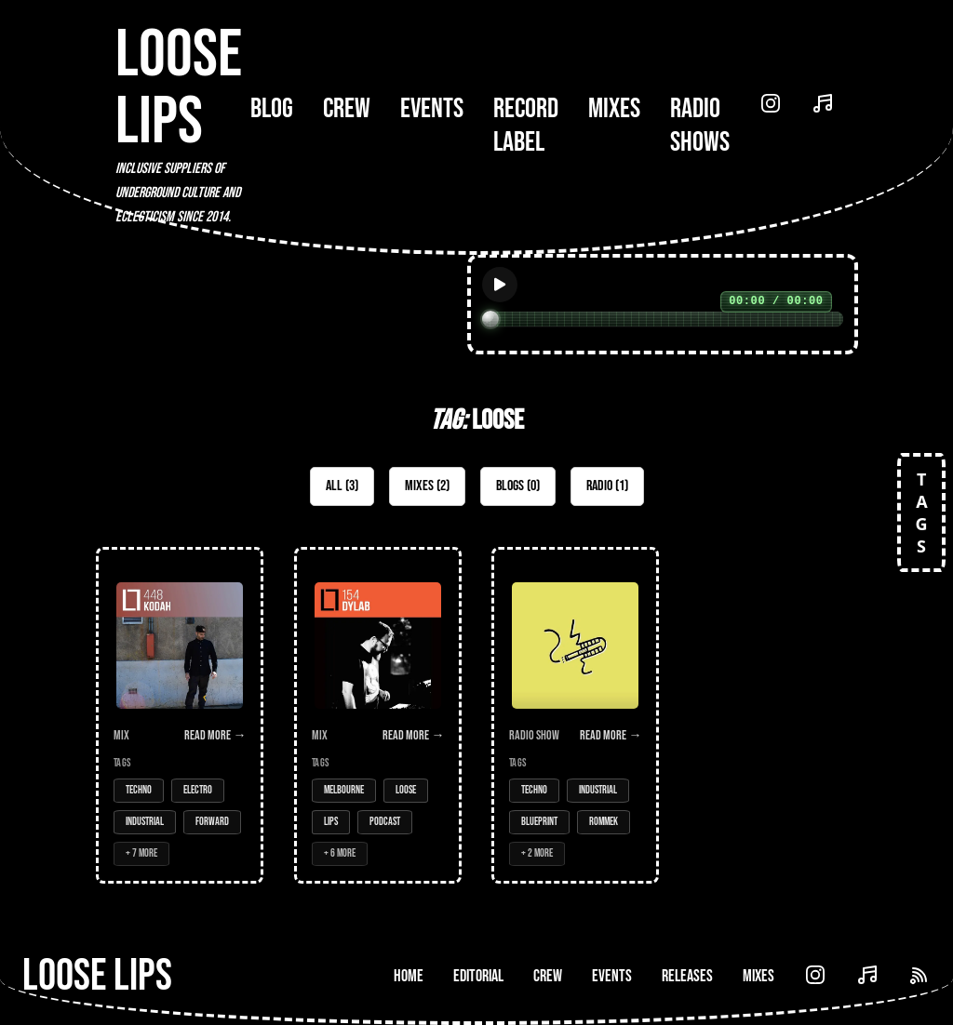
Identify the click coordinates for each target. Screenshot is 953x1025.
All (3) (342, 486)
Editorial (478, 976)
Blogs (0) (518, 486)
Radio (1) (607, 486)
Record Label (525, 125)
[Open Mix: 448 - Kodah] (179, 715)
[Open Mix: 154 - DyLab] (378, 715)
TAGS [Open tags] (921, 512)
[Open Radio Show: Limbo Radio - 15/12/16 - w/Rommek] (575, 715)
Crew (346, 109)
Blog (271, 109)
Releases (687, 976)
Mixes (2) (427, 486)
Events (431, 109)
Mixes (614, 109)
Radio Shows (700, 125)
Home (408, 976)
